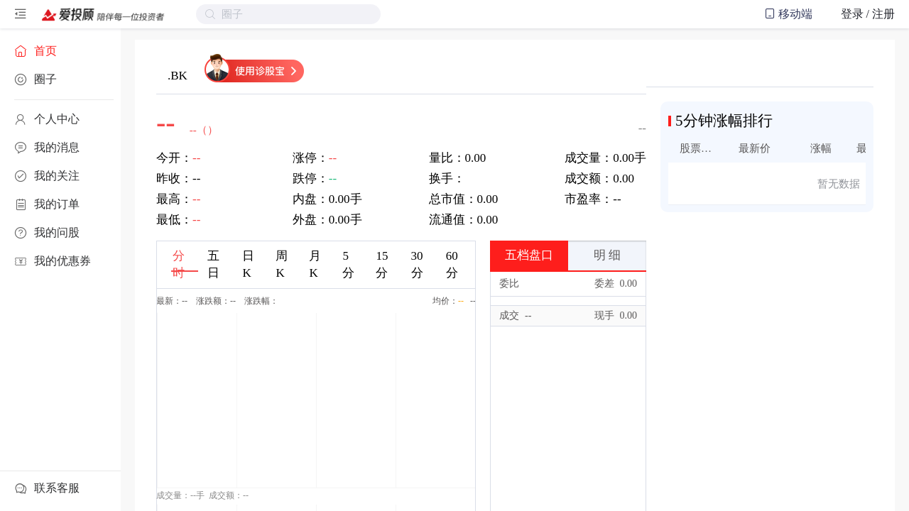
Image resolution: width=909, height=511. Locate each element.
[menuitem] (60, 51)
